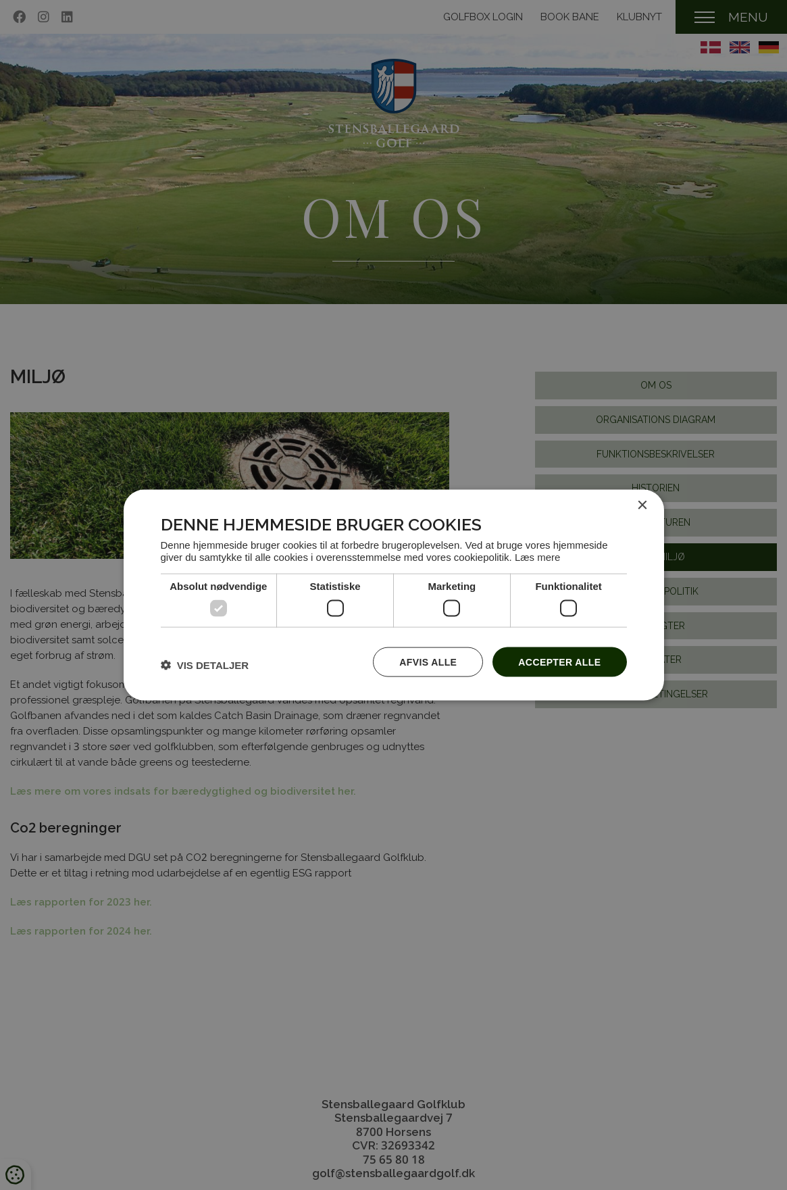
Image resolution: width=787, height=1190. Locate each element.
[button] (205, 665)
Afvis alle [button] (428, 661)
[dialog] (394, 595)
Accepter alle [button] (559, 661)
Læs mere (538, 557)
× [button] (642, 505)
